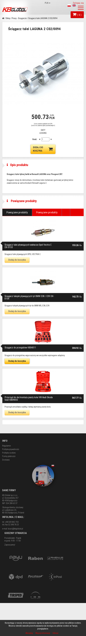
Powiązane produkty (17, 251)
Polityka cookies (9, 491)
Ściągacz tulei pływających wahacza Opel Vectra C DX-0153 (28, 284)
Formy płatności (8, 495)
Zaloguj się (78, 3)
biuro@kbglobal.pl (15, 567)
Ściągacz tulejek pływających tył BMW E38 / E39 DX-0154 (29, 336)
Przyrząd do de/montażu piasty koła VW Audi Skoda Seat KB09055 (29, 437)
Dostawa (6, 498)
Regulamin (6, 484)
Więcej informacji (42, 633)
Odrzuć (55, 633)
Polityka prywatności (10, 488)
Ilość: (34, 139)
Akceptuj (29, 633)
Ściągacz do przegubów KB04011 (20, 386)
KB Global (15, 9)
